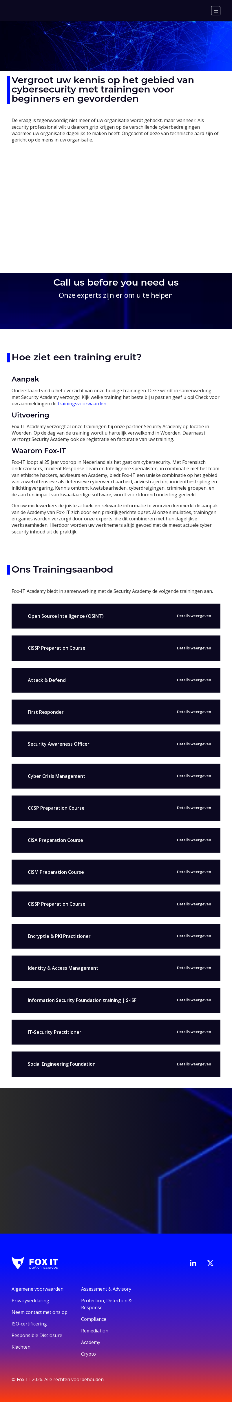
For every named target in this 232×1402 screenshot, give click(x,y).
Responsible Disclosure (37, 1335)
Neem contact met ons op (39, 1312)
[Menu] (215, 10)
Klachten (21, 1347)
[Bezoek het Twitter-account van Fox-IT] (210, 1263)
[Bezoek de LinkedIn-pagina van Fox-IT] (193, 1263)
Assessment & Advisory (106, 1289)
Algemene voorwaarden (37, 1289)
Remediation (94, 1330)
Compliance (93, 1319)
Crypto (88, 1354)
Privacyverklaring (30, 1300)
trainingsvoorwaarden (82, 403)
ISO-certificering (29, 1324)
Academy (90, 1342)
